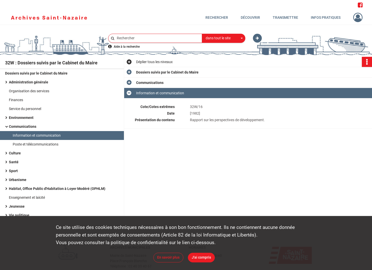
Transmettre (285, 17)
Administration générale (28, 82)
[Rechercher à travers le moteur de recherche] (158, 38)
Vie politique (19, 215)
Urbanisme (17, 180)
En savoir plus (168, 257)
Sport (13, 171)
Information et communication (37, 135)
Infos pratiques (326, 17)
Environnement (21, 118)
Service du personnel (25, 109)
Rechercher (216, 17)
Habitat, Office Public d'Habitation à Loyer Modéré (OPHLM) (57, 189)
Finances (16, 100)
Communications (22, 126)
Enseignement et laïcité (27, 197)
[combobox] (223, 38)
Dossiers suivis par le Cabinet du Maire (36, 73)
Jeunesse (17, 206)
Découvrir (250, 17)
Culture (15, 153)
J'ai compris (201, 257)
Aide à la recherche (127, 46)
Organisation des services (29, 91)
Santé (14, 162)
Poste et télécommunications (35, 144)
